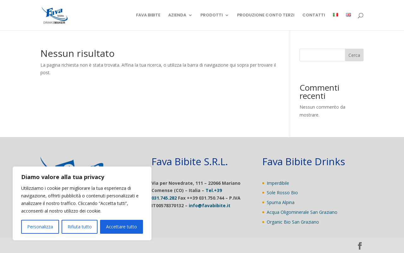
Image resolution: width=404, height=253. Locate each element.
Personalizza (40, 227)
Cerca (354, 55)
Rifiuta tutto (80, 227)
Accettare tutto (121, 227)
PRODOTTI (211, 15)
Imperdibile (278, 183)
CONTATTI (313, 15)
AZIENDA (177, 15)
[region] (82, 203)
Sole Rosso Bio (282, 193)
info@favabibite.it (209, 205)
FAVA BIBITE (148, 15)
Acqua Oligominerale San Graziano (302, 212)
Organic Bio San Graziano (293, 222)
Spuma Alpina (280, 202)
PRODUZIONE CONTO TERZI (265, 15)
